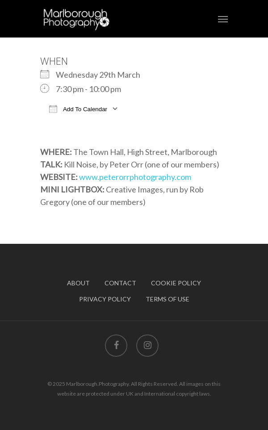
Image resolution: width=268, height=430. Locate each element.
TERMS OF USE (167, 299)
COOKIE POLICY (176, 283)
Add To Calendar (78, 109)
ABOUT (78, 283)
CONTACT (120, 283)
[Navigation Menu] (223, 18)
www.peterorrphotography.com (135, 177)
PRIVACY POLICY (105, 299)
